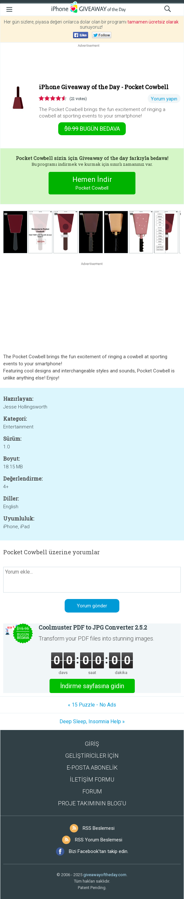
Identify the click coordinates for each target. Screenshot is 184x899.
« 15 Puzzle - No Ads (92, 705)
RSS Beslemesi (99, 828)
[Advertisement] (92, 64)
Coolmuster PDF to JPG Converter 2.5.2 (93, 627)
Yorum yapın (164, 99)
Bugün (92, 128)
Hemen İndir (92, 183)
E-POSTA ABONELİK (92, 767)
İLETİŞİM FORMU (92, 779)
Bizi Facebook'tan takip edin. (98, 851)
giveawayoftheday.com (104, 874)
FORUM (92, 791)
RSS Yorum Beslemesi (98, 840)
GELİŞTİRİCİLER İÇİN (92, 755)
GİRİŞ (92, 743)
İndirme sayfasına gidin (92, 686)
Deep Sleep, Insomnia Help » (92, 721)
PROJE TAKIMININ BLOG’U (92, 803)
